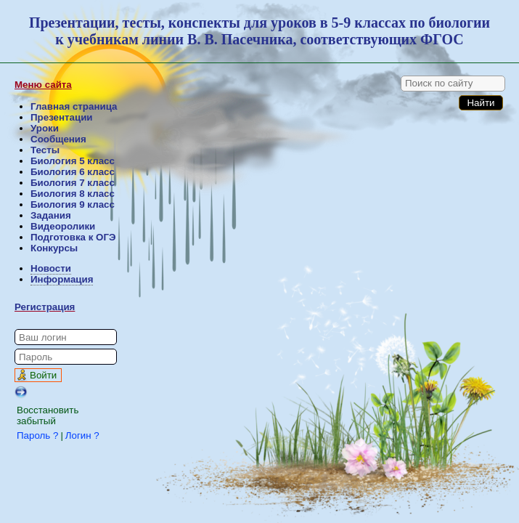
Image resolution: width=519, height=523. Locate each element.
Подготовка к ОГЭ (72, 237)
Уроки (44, 128)
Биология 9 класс (72, 204)
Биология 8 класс (72, 193)
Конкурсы (54, 248)
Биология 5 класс (72, 160)
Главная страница (73, 106)
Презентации (61, 117)
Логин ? (82, 435)
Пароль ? (37, 435)
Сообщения (58, 139)
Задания (50, 215)
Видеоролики (62, 226)
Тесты (45, 150)
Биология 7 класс (72, 182)
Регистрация (45, 306)
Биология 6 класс (72, 171)
